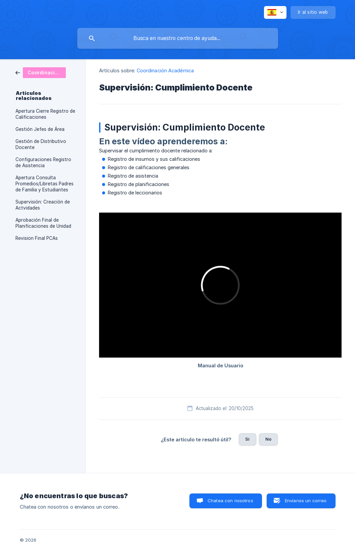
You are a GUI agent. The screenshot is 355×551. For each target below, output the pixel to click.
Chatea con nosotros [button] (230, 500)
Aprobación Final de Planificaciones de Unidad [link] (43, 223)
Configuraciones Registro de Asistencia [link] (43, 162)
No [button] (268, 439)
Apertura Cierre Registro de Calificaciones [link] (45, 114)
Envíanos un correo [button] (306, 500)
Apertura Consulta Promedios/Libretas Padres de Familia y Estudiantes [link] (44, 183)
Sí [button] (247, 439)
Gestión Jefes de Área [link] (39, 129)
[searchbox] (177, 38)
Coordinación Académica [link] (165, 70)
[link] (40, 72)
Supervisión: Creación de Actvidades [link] (42, 205)
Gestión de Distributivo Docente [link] (40, 144)
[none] (275, 12)
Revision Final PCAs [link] (36, 238)
